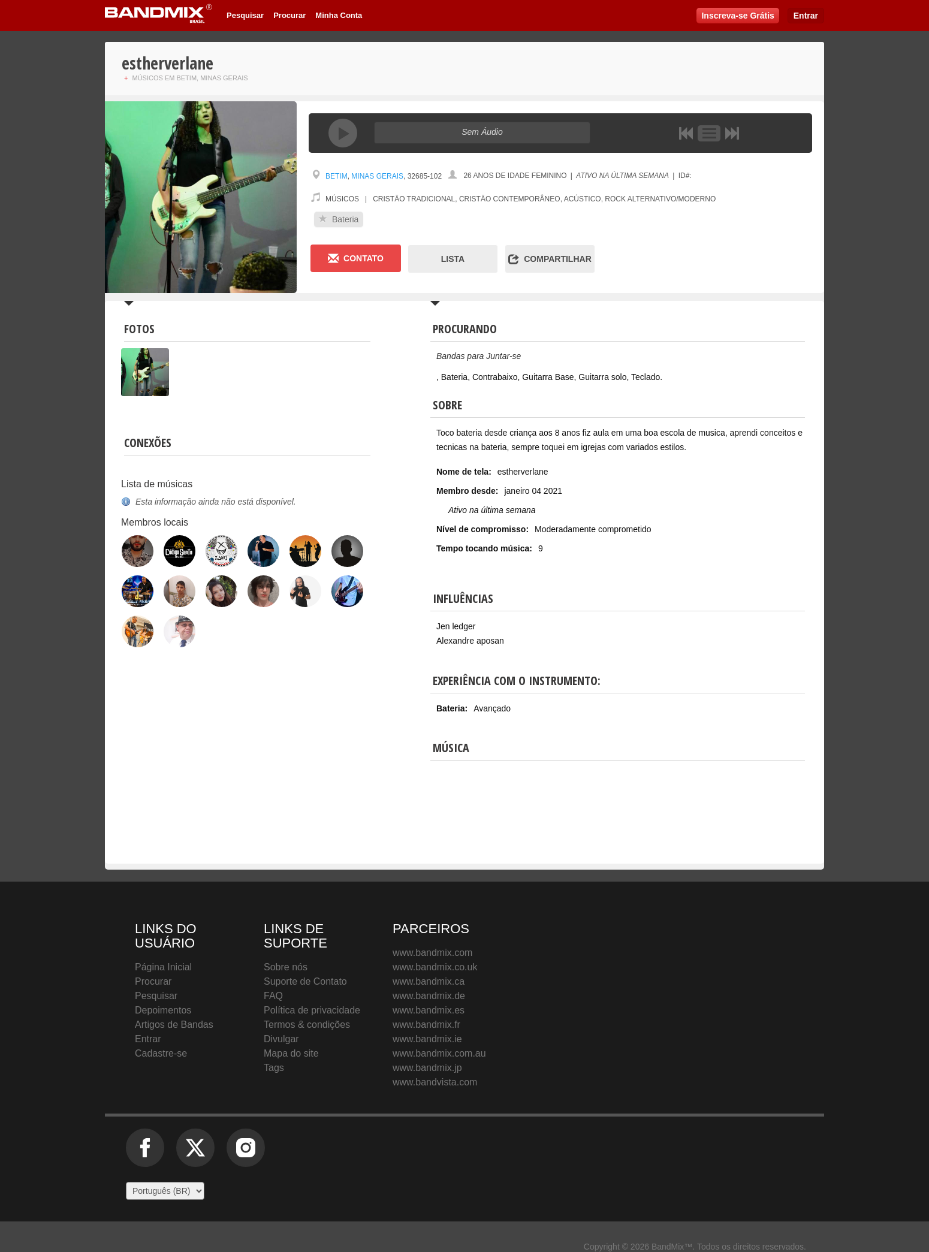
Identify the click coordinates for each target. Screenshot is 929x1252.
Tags (274, 1068)
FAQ (273, 996)
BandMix (664, 979)
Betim (336, 176)
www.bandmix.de (429, 996)
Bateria (338, 219)
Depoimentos (163, 1010)
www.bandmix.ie (427, 1039)
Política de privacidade (312, 1010)
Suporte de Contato (305, 981)
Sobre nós (285, 967)
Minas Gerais (377, 176)
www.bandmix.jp (427, 1068)
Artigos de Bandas (174, 1024)
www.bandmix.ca (428, 981)
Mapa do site (291, 1053)
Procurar (289, 15)
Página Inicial (163, 967)
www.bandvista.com (435, 1082)
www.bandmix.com (432, 953)
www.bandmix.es (428, 1010)
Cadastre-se (161, 1053)
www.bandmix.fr (426, 1024)
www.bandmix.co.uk (435, 967)
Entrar (806, 15)
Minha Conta (338, 15)
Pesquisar (245, 15)
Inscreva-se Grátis (737, 15)
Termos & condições (307, 1024)
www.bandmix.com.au (439, 1053)
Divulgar (281, 1039)
